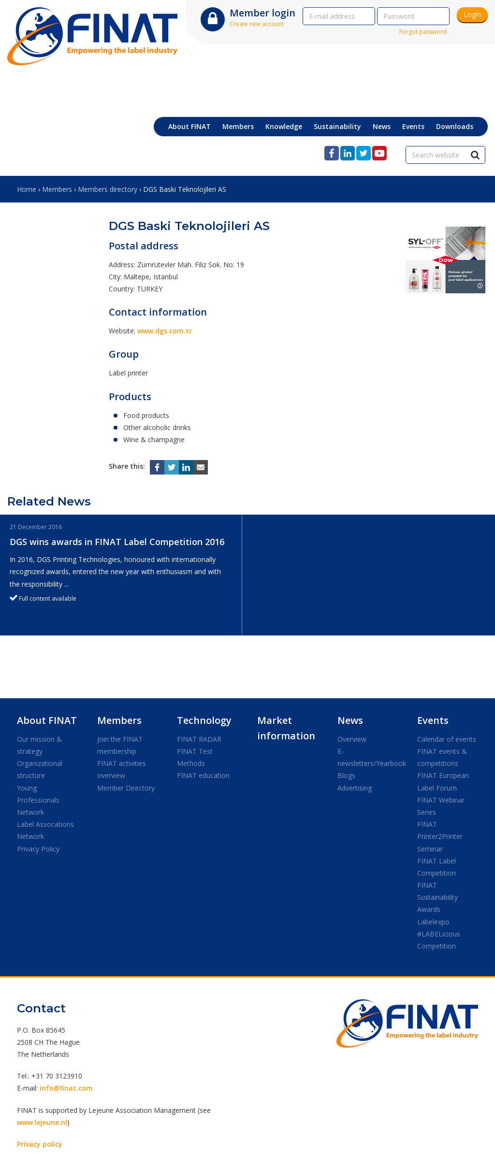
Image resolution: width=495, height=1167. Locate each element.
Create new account (257, 24)
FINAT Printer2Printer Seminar (440, 836)
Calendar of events (446, 739)
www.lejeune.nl (42, 1122)
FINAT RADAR (199, 739)
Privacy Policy (38, 848)
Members (57, 189)
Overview (351, 739)
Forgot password (423, 32)
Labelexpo (433, 921)
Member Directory (126, 787)
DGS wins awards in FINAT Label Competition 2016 (117, 541)
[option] (121, 575)
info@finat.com (66, 1088)
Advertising (354, 787)
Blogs (346, 775)
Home (26, 189)
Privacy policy (39, 1144)
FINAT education (203, 775)
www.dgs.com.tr (164, 330)
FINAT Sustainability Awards (437, 897)
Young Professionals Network (38, 800)
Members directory (107, 189)
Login (472, 14)
